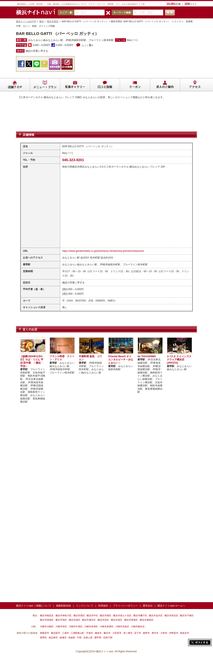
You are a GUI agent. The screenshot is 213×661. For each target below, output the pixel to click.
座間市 (43, 637)
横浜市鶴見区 (47, 615)
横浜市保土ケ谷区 (122, 615)
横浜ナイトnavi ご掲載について (33, 605)
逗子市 (137, 633)
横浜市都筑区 (147, 620)
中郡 (79, 637)
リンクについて (84, 605)
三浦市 (65, 633)
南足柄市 (53, 637)
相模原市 (44, 633)
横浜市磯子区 (140, 615)
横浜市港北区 (171, 615)
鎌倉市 (98, 633)
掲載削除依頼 (63, 605)
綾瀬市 (63, 637)
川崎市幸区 (61, 626)
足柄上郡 (88, 637)
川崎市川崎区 (47, 626)
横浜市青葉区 (131, 620)
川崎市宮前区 (122, 626)
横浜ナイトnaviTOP (26, 21)
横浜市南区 (105, 615)
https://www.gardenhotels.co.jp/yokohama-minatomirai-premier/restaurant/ (103, 251)
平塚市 (89, 633)
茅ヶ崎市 (128, 633)
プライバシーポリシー (125, 605)
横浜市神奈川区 (64, 615)
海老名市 (184, 633)
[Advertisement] (106, 120)
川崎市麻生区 (138, 626)
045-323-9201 (73, 160)
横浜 (41, 21)
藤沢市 (107, 633)
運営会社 (148, 605)
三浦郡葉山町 (77, 633)
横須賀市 (55, 633)
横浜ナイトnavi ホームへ (171, 605)
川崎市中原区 (76, 626)
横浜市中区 (92, 615)
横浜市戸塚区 (187, 615)
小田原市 (116, 633)
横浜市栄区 (103, 620)
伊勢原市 (173, 633)
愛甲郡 (97, 637)
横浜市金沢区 (156, 615)
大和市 (163, 633)
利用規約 (103, 605)
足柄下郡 (107, 637)
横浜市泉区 (116, 620)
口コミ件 (87, 45)
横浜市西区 (52, 21)
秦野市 (146, 633)
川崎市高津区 (91, 626)
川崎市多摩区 (107, 626)
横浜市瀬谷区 (89, 620)
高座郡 (71, 637)
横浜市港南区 (47, 620)
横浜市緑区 (74, 620)
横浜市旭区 (61, 620)
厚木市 (155, 633)
